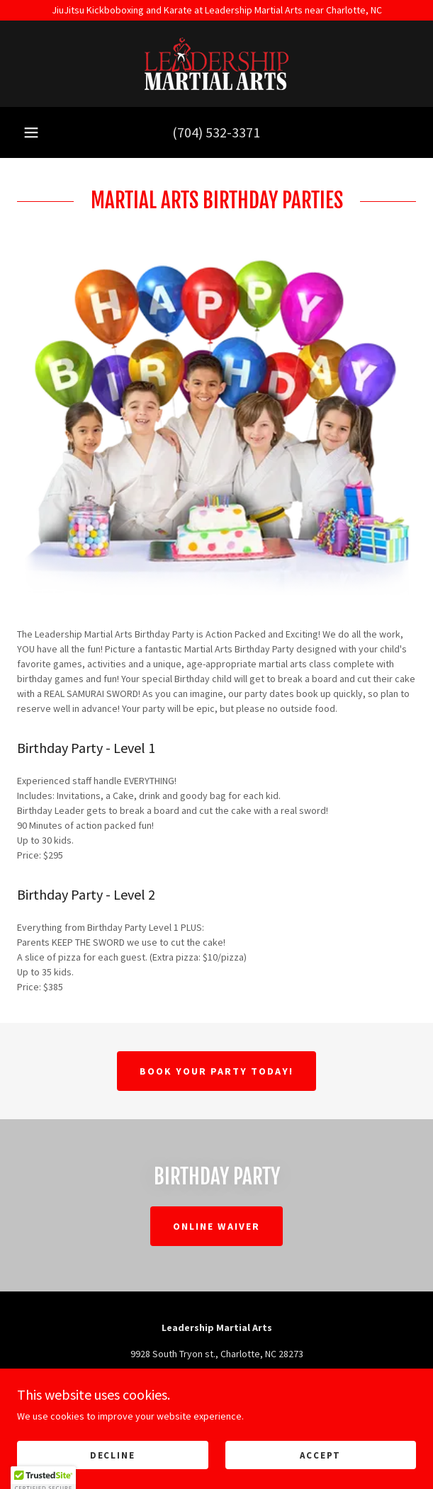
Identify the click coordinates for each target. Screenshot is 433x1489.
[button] (31, 132)
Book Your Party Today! (216, 1071)
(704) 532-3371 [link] (216, 132)
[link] (216, 64)
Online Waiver (216, 1226)
